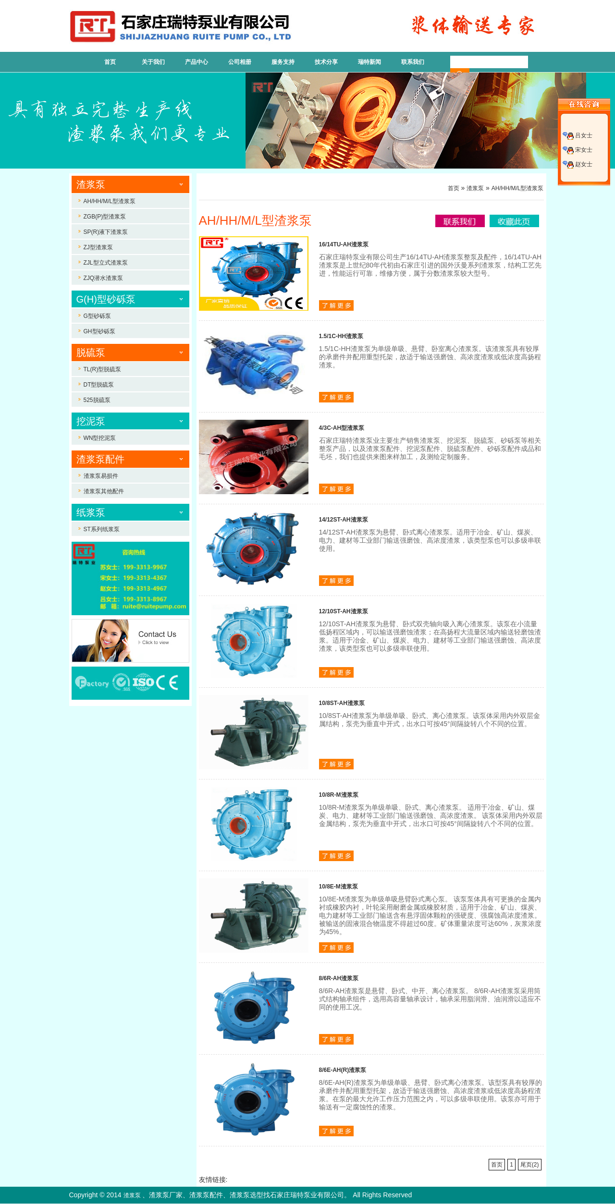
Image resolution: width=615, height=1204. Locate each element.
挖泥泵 (90, 421)
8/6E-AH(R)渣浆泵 (343, 1070)
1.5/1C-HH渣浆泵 (341, 336)
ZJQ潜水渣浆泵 (103, 278)
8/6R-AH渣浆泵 (339, 978)
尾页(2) (529, 1164)
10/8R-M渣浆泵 (338, 794)
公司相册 (239, 62)
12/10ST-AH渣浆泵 (343, 611)
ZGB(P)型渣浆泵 (105, 216)
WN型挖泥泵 (100, 438)
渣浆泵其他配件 (104, 491)
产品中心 (196, 62)
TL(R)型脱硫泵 (103, 369)
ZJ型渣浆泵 (98, 247)
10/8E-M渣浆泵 (338, 886)
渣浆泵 (90, 184)
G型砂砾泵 (97, 316)
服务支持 (283, 62)
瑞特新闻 (369, 62)
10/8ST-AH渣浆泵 (342, 703)
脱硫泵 (90, 352)
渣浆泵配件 (100, 459)
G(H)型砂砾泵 (105, 299)
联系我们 (412, 62)
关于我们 (153, 62)
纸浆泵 (90, 512)
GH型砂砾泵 (99, 331)
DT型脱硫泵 (99, 384)
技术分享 (326, 62)
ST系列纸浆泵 (102, 529)
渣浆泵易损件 (101, 476)
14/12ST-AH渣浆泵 (343, 519)
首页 (110, 62)
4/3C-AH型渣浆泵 (342, 428)
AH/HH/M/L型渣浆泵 (110, 201)
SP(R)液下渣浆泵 (106, 232)
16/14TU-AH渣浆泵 (344, 244)
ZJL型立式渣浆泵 (106, 262)
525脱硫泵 (97, 400)
